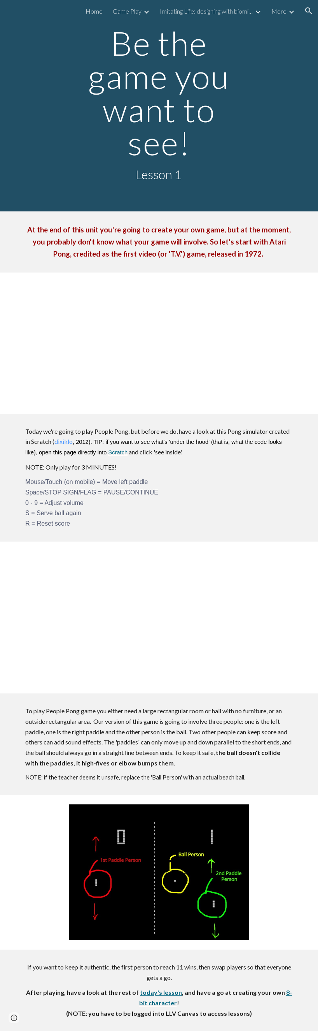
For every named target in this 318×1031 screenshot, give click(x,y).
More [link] (279, 11)
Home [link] (94, 11)
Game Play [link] (127, 11)
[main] (159, 105)
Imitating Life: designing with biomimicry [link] (206, 11)
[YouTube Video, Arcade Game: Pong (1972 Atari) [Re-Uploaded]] (159, 343)
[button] (308, 11)
